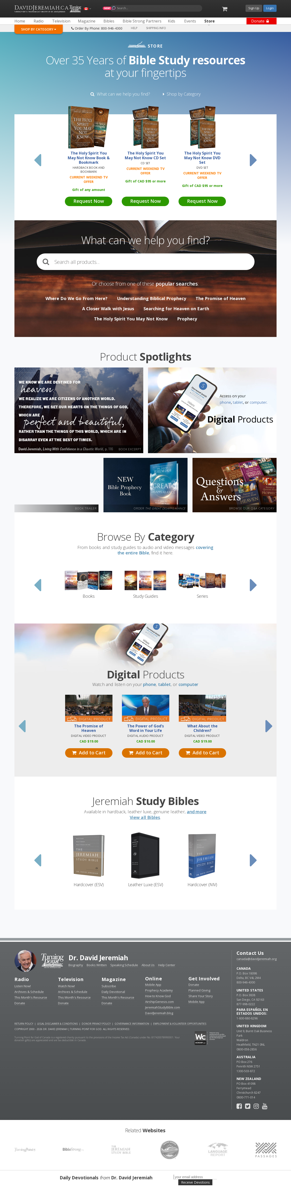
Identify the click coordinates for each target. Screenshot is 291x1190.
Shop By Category (38, 29)
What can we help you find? (120, 94)
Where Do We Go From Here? (76, 298)
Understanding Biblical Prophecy (151, 298)
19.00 (89, 741)
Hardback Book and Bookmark (89, 170)
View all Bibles (145, 817)
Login (270, 8)
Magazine (114, 979)
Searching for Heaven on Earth (176, 308)
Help (134, 28)
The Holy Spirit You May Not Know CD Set (145, 155)
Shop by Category (182, 94)
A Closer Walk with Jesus (108, 308)
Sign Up (253, 8)
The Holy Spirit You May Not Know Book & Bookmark (89, 158)
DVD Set (202, 168)
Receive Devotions (195, 1182)
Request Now (88, 201)
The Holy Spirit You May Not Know (131, 319)
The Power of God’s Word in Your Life (145, 728)
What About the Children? (202, 728)
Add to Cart (89, 752)
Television (71, 979)
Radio (21, 979)
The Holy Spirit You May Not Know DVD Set (202, 158)
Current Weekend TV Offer (89, 179)
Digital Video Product (88, 736)
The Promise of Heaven (221, 298)
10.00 (145, 741)
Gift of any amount (88, 189)
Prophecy (187, 319)
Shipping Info (156, 28)
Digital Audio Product (145, 736)
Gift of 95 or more (145, 181)
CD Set (145, 163)
